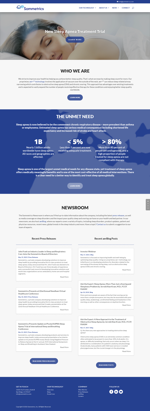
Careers (81, 396)
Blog (92, 255)
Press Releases (33, 257)
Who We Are (82, 390)
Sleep (49, 392)
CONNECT (126, 8)
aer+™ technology (37, 81)
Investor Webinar (88, 251)
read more (64, 277)
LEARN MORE (75, 41)
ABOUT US (103, 8)
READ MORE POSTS (106, 365)
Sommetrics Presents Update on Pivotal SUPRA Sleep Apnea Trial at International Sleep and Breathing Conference (41, 326)
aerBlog (42, 221)
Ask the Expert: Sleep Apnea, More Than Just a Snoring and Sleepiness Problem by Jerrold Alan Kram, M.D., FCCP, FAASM (105, 286)
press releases (118, 215)
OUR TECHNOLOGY (86, 8)
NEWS (114, 8)
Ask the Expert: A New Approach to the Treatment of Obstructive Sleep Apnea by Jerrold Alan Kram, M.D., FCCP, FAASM (106, 322)
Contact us (101, 224)
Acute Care (51, 394)
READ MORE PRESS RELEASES (44, 361)
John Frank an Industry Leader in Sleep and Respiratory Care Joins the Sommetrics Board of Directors (42, 252)
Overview (50, 390)
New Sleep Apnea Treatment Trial (75, 32)
